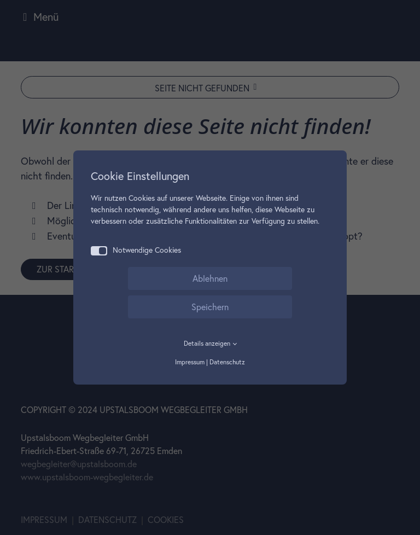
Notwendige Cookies (136, 250)
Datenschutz (227, 362)
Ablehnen (210, 278)
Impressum (190, 362)
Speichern (210, 306)
